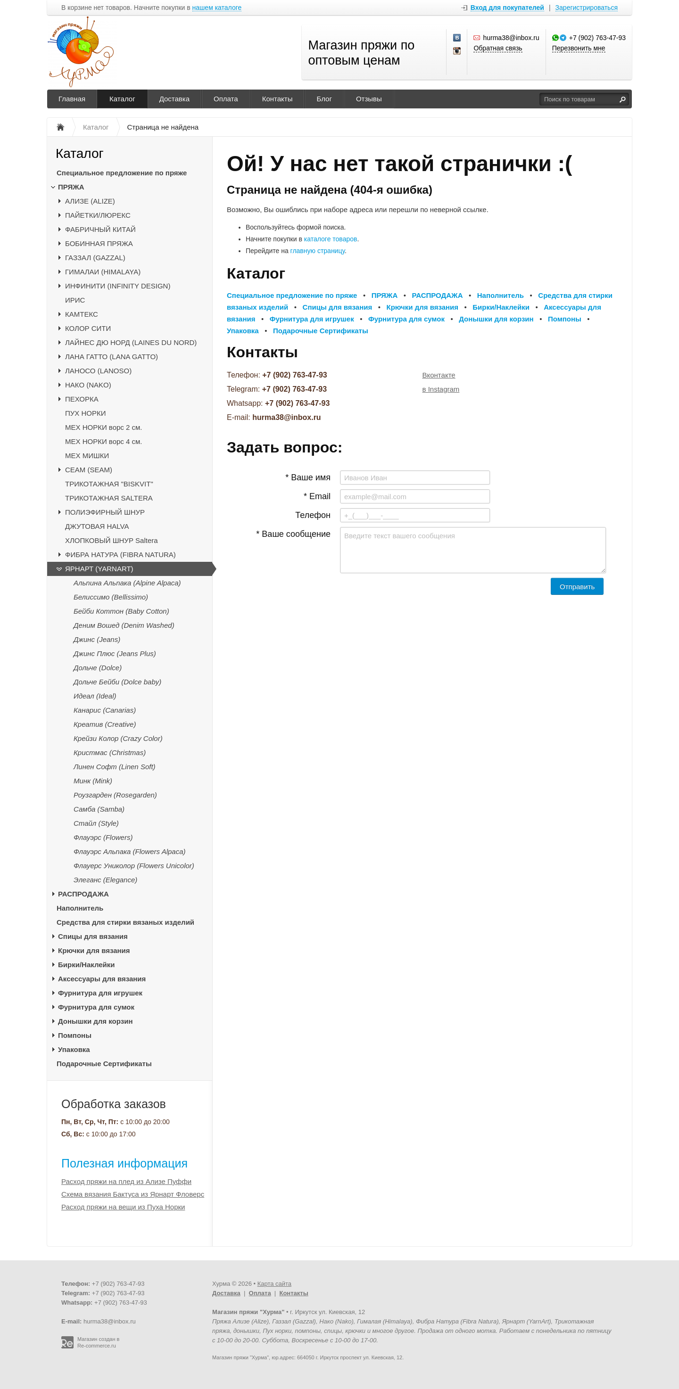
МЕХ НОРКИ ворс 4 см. (103, 441)
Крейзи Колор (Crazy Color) (118, 738)
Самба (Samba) (99, 809)
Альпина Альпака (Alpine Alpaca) (127, 583)
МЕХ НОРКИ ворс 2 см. (103, 427)
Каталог (122, 99)
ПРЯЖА (71, 187)
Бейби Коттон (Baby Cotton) (121, 611)
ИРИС (75, 300)
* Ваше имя (308, 477)
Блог (323, 99)
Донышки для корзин (95, 1021)
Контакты (277, 99)
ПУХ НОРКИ (85, 413)
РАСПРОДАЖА (83, 894)
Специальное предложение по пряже (122, 173)
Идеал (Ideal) (95, 696)
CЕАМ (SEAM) (88, 470)
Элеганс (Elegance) (105, 880)
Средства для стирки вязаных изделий (125, 922)
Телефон (313, 515)
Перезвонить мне (578, 48)
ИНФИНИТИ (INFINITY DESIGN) (117, 286)
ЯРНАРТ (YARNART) (99, 569)
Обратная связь (497, 48)
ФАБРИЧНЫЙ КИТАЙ (100, 229)
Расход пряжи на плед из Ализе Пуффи (126, 1181)
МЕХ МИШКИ (87, 456)
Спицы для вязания (93, 936)
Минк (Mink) (93, 781)
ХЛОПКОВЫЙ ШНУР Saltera (111, 540)
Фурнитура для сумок (96, 1007)
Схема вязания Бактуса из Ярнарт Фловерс (132, 1194)
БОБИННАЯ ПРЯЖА (99, 243)
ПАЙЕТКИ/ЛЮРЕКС (98, 215)
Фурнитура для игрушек (100, 993)
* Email (317, 496)
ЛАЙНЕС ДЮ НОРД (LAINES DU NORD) (131, 342)
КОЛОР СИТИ (88, 328)
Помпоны (74, 1035)
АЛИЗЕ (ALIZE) (90, 201)
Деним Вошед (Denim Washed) (124, 625)
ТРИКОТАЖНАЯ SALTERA (109, 498)
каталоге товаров (330, 239)
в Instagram (441, 389)
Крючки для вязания (94, 950)
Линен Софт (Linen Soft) (115, 767)
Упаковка (74, 1049)
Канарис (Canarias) (105, 710)
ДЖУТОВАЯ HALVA (97, 526)
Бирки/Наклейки (86, 965)
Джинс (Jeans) (97, 639)
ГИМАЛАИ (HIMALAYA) (103, 272)
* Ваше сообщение (293, 534)
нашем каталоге (217, 7)
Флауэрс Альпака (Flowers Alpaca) (130, 851)
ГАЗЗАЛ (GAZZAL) (95, 258)
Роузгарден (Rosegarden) (115, 795)
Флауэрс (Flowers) (103, 837)
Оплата (226, 99)
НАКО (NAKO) (88, 385)
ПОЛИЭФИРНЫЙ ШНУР (105, 512)
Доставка (174, 99)
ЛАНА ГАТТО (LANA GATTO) (111, 357)
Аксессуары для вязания (102, 979)
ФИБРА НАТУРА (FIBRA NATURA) (120, 555)
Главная (71, 99)
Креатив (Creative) (105, 724)
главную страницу (317, 251)
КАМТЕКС (81, 314)
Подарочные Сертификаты (104, 1064)
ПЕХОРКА (82, 399)
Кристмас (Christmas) (110, 752)
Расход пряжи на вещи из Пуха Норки (123, 1207)
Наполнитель (80, 908)
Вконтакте (438, 375)
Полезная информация (124, 1163)
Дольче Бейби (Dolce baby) (117, 682)
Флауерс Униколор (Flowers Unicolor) (134, 866)
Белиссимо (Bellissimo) (111, 597)
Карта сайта (274, 1283)
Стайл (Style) (96, 823)
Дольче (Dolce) (98, 668)
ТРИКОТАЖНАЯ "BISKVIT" (109, 484)
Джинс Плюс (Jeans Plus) (115, 653)
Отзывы (369, 99)
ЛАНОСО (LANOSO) (98, 371)
